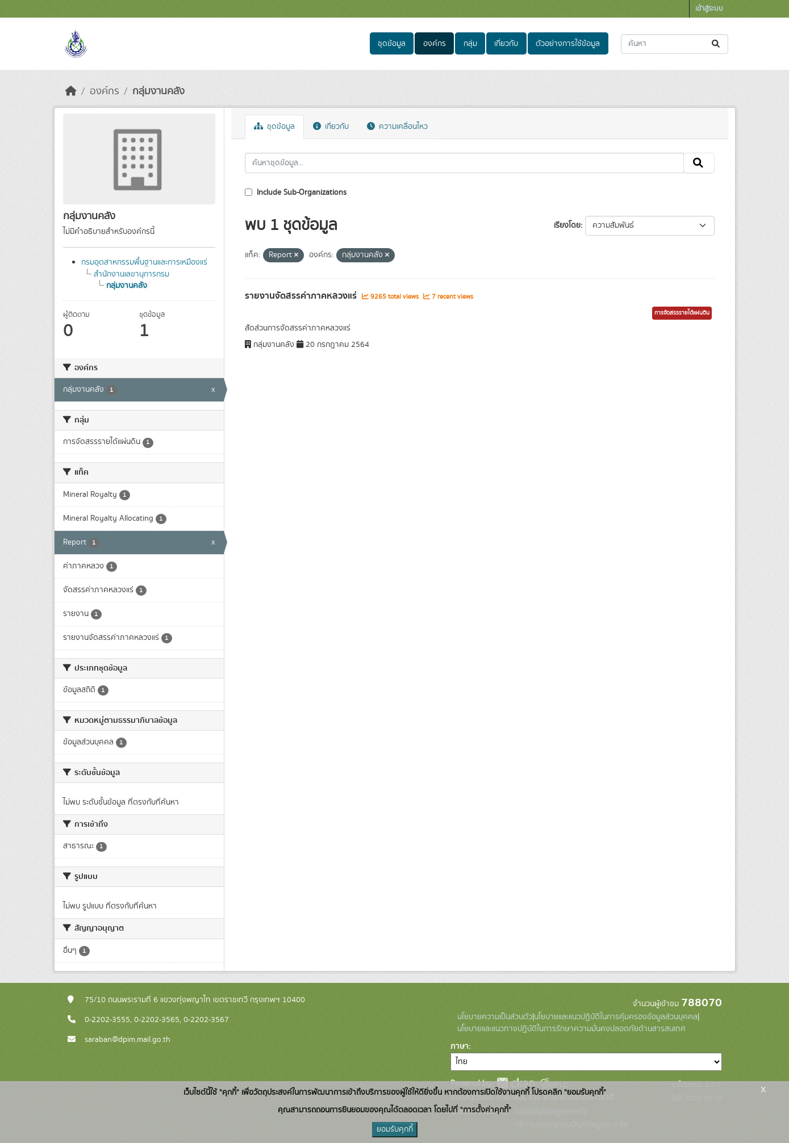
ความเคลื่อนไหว (397, 126)
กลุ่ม (470, 43)
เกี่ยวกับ (506, 43)
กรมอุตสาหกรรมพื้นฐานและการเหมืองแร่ (144, 262)
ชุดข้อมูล (392, 43)
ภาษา (459, 1046)
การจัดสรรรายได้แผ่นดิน (681, 313)
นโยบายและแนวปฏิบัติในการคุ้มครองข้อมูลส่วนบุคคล (616, 1017)
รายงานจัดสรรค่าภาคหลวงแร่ (302, 295)
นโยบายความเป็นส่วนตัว (494, 1017)
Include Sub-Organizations (296, 192)
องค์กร (434, 43)
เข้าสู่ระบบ (709, 8)
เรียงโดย (567, 225)
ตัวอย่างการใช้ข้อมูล (568, 43)
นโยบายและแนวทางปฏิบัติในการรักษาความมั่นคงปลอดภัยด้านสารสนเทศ (571, 1029)
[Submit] (716, 44)
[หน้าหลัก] (71, 91)
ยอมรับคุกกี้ (395, 1129)
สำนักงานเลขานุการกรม (131, 274)
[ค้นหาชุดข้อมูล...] (674, 44)
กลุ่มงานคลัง (158, 91)
